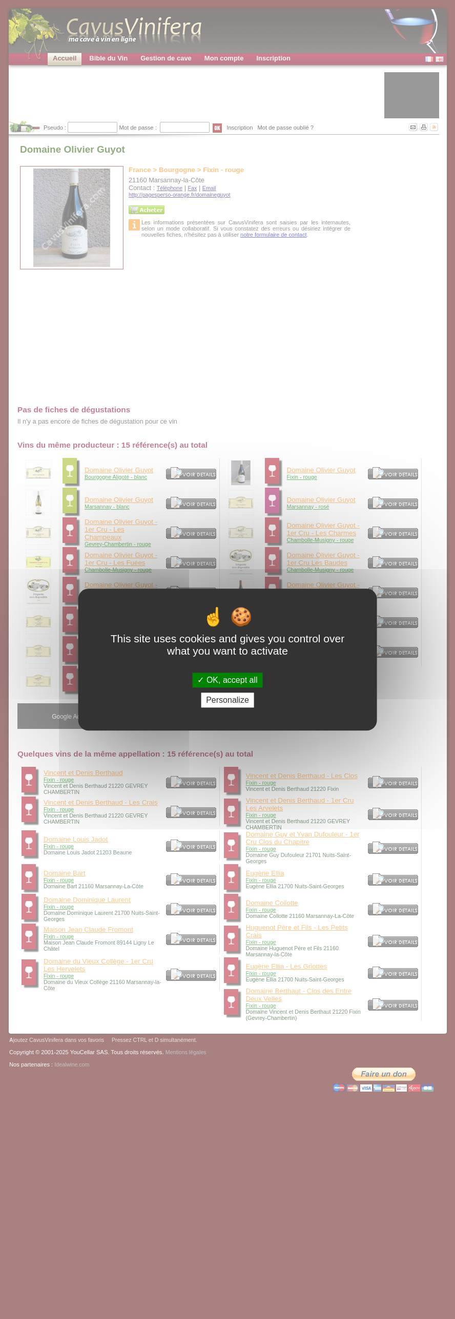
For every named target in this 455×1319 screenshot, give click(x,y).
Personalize (227, 700)
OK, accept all (227, 680)
